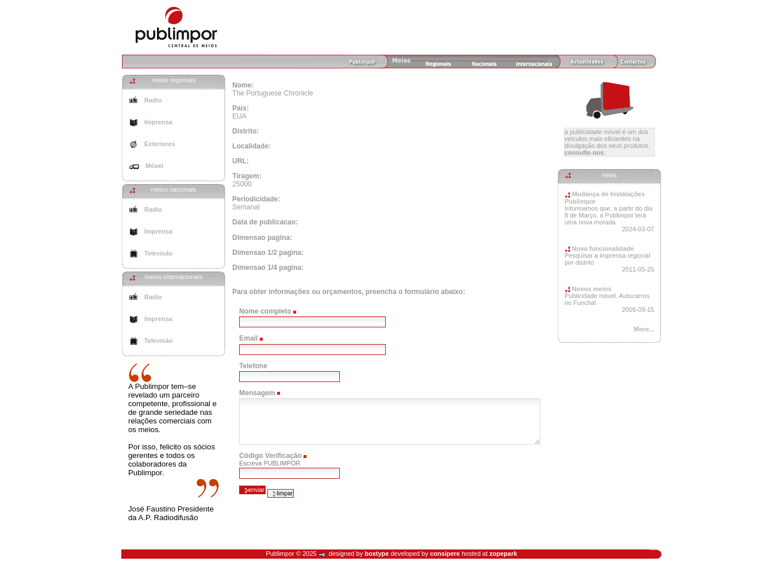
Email (248, 338)
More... (644, 329)
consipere (445, 553)
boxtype (376, 553)
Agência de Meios (176, 27)
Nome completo (265, 311)
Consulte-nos (584, 152)
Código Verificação (270, 456)
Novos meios (588, 288)
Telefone (253, 366)
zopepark (503, 553)
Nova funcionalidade (599, 248)
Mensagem (257, 393)
